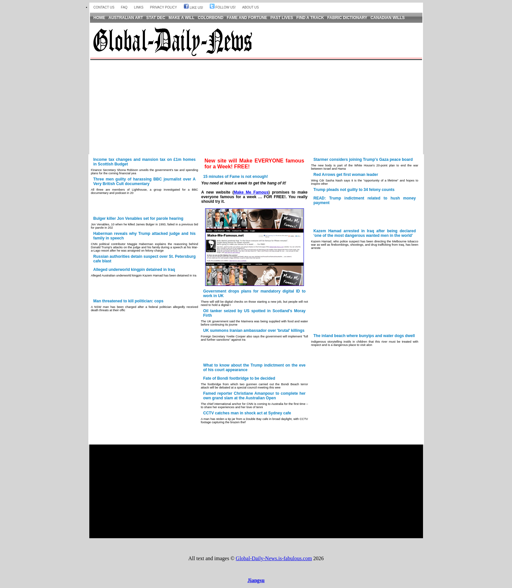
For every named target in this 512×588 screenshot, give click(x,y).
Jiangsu (255, 580)
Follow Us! (223, 7)
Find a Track (310, 17)
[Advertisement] (256, 107)
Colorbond (210, 17)
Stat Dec (155, 17)
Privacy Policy (163, 7)
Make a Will (181, 17)
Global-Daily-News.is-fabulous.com (274, 558)
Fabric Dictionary (347, 17)
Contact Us (104, 7)
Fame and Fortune (247, 17)
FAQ (124, 7)
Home (99, 17)
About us (250, 7)
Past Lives (282, 17)
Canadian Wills (387, 17)
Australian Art (126, 17)
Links (139, 7)
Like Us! (193, 7)
